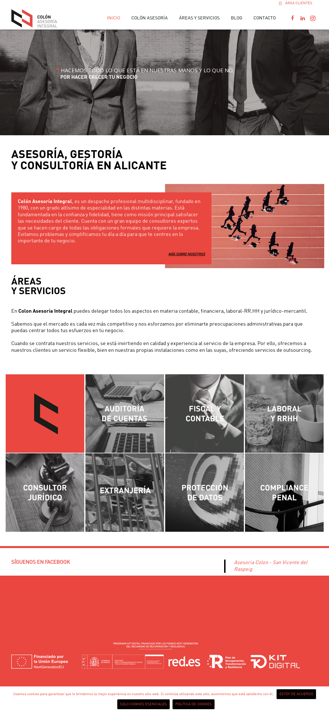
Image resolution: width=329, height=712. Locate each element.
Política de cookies (193, 704)
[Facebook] (292, 18)
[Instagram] (313, 18)
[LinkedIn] (302, 18)
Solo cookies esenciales (143, 704)
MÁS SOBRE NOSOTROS (186, 254)
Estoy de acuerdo (296, 694)
